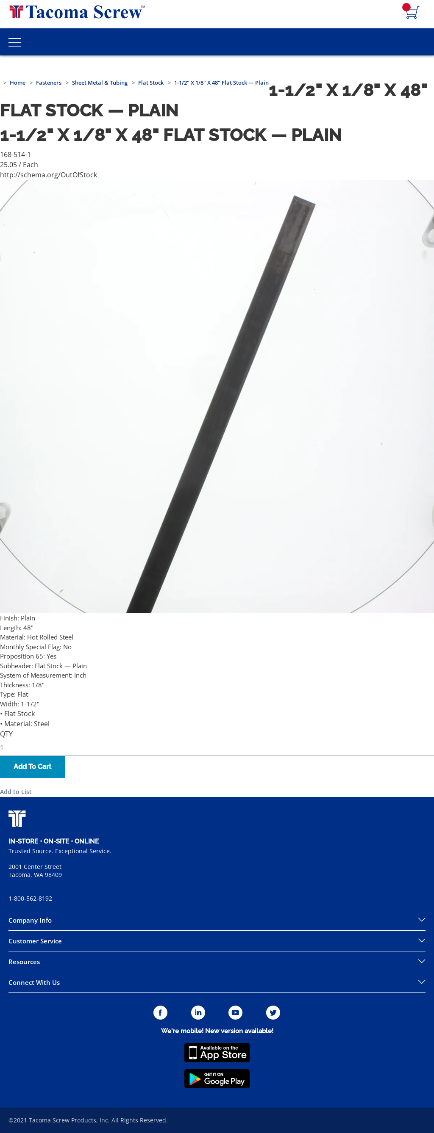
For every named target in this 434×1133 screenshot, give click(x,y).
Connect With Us (34, 982)
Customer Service (35, 941)
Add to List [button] (16, 792)
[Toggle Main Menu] (14, 42)
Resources (24, 961)
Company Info (30, 920)
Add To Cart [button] (32, 767)
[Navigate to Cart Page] (413, 13)
